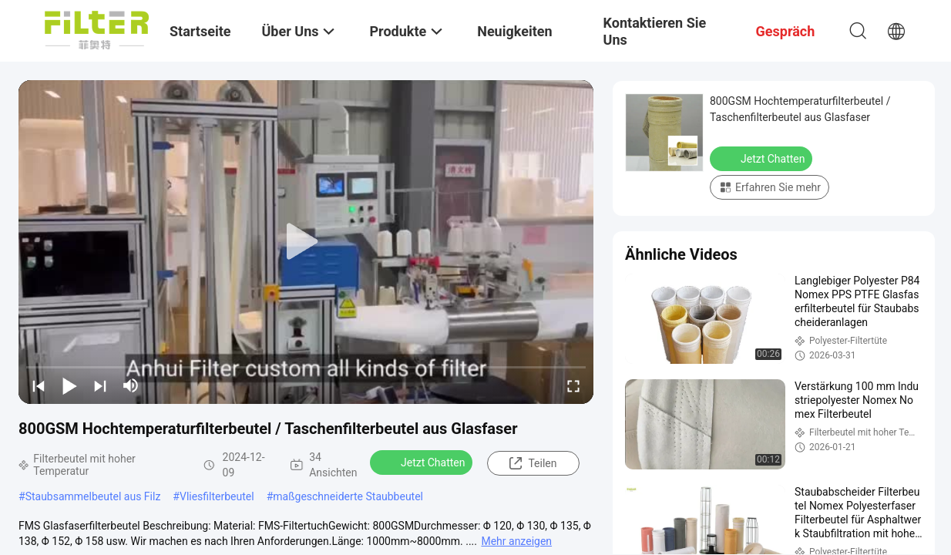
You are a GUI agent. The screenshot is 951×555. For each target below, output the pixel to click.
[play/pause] (69, 385)
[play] (306, 242)
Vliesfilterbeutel (217, 496)
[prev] (38, 385)
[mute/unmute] (131, 385)
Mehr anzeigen (516, 541)
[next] (100, 385)
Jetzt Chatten (423, 461)
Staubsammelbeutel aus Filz (93, 496)
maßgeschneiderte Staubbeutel (348, 496)
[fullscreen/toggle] (573, 385)
